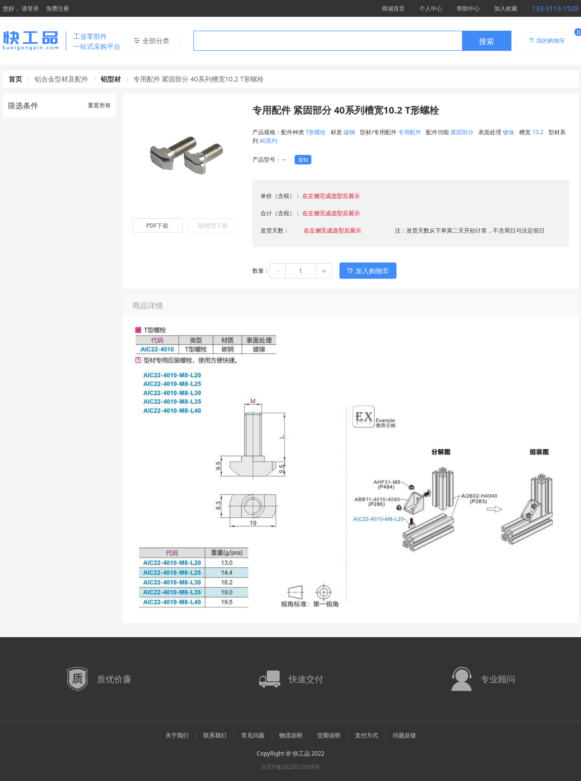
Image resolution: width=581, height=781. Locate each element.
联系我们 (214, 735)
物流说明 (290, 735)
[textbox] (328, 41)
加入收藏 (505, 8)
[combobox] (352, 41)
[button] (277, 271)
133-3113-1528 (555, 8)
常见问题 (252, 735)
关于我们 (177, 735)
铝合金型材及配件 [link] (61, 78)
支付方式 (366, 735)
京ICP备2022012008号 (290, 767)
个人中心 (430, 8)
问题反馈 (404, 735)
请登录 (30, 8)
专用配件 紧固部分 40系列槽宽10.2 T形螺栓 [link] (198, 78)
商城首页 (393, 8)
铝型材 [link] (111, 78)
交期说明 (328, 735)
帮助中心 (468, 8)
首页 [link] (15, 78)
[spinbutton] (301, 271)
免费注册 (57, 8)
